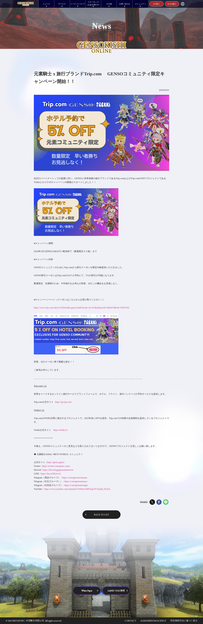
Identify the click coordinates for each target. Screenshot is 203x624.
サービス (62, 4)
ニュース (46, 4)
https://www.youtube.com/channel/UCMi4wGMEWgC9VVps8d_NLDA (77, 489)
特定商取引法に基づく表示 (183, 620)
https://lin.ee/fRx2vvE (51, 473)
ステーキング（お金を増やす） (93, 3)
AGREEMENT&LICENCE (153, 620)
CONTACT (130, 620)
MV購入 (156, 4)
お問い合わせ (124, 4)
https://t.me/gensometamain (74, 477)
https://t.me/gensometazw (76, 481)
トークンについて (77, 4)
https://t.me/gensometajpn (76, 485)
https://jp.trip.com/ (63, 402)
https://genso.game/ (55, 462)
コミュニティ (140, 4)
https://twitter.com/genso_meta (56, 466)
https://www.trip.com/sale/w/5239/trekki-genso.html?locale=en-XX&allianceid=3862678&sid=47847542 (81, 307)
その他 (109, 4)
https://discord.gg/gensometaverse (58, 470)
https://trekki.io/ (60, 430)
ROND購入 (172, 4)
